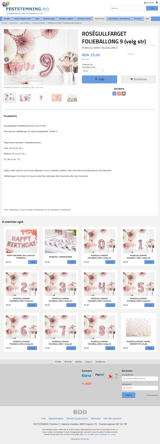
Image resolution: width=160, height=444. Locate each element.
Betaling (78, 362)
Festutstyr (138, 19)
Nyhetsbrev (96, 418)
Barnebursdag (49, 19)
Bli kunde (68, 362)
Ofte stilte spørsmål (112, 418)
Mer (147, 19)
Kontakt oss (100, 362)
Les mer (87, 434)
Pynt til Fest (99, 19)
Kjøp (99, 79)
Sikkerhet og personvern (77, 418)
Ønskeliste (138, 79)
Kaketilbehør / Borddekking (119, 19)
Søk (152, 8)
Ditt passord (126, 384)
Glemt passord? (152, 395)
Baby (37, 19)
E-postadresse (127, 375)
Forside (7, 19)
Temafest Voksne (84, 19)
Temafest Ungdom (66, 19)
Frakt (43, 418)
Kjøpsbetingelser (55, 418)
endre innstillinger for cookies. (105, 434)
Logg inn (88, 362)
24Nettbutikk (84, 439)
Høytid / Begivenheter (22, 19)
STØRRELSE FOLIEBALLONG (89, 66)
